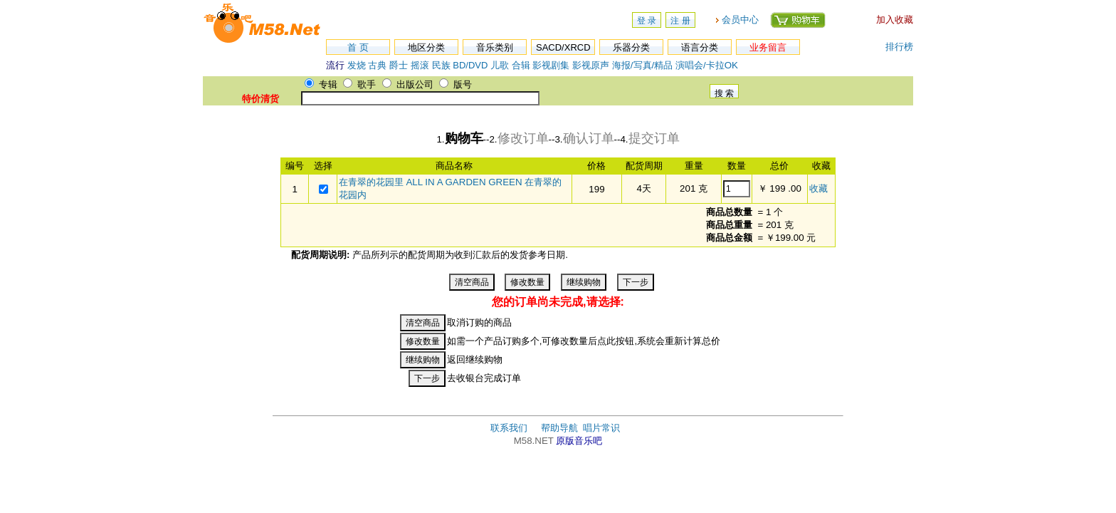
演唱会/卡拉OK (706, 65)
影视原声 (590, 65)
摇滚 (421, 65)
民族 (441, 65)
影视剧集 (550, 65)
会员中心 (740, 19)
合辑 (521, 65)
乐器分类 (631, 47)
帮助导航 (559, 428)
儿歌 (499, 65)
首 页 (358, 47)
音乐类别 (494, 47)
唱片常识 (601, 428)
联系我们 (508, 428)
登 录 (646, 21)
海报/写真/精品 (642, 65)
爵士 (398, 65)
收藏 (818, 188)
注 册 (680, 21)
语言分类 (699, 47)
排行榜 (899, 46)
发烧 (356, 65)
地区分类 (426, 47)
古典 (377, 65)
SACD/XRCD (563, 47)
